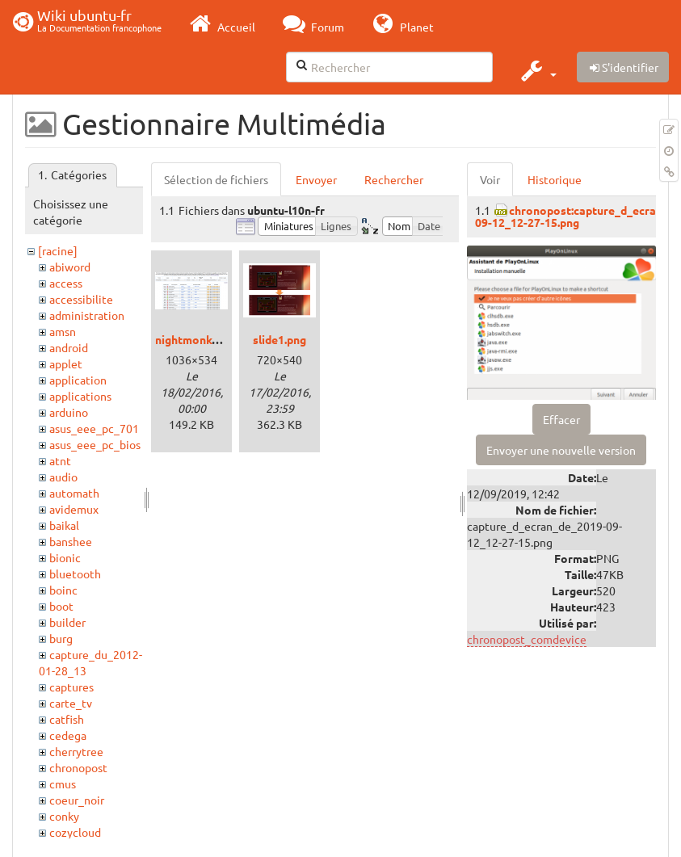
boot (61, 606)
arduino (68, 412)
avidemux (74, 509)
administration (86, 315)
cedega (67, 735)
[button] (537, 70)
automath (74, 492)
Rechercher (393, 179)
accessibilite (81, 299)
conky (64, 816)
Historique (555, 179)
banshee (70, 541)
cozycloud (75, 832)
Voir (490, 179)
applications (80, 396)
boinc (63, 589)
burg (61, 638)
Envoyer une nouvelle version (561, 450)
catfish (66, 719)
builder (67, 622)
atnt (60, 460)
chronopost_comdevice (526, 639)
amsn (62, 331)
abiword (69, 266)
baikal (64, 525)
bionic (65, 557)
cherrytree (76, 751)
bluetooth (75, 573)
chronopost (78, 767)
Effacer (561, 419)
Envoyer (316, 179)
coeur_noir (76, 799)
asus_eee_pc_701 (94, 428)
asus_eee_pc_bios (95, 444)
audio (63, 476)
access (65, 282)
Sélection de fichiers (216, 179)
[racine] (58, 250)
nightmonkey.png (200, 339)
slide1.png (279, 339)
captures (71, 686)
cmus (62, 783)
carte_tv (70, 702)
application (78, 379)
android (68, 347)
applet (65, 363)
